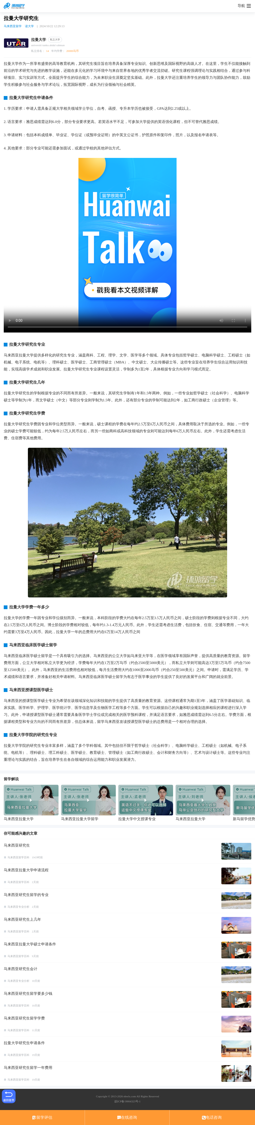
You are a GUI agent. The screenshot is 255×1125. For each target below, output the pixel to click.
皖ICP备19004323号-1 (127, 1101)
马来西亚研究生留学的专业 (26, 895)
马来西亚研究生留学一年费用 (28, 1068)
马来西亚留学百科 (18, 857)
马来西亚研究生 (17, 845)
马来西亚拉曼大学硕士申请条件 (30, 944)
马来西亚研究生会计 (20, 969)
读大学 (29, 26)
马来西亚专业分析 (18, 906)
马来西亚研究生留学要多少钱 (28, 994)
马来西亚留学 (13, 26)
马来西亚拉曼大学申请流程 (26, 870)
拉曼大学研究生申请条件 (24, 1043)
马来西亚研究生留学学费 (24, 1018)
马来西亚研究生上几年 (22, 919)
